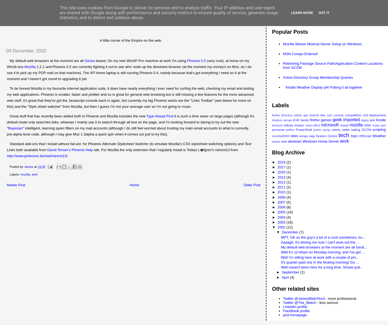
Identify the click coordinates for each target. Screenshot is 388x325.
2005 (281, 212)
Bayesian (15, 128)
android (314, 115)
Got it (324, 13)
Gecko (90, 61)
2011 (281, 187)
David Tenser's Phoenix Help (70, 150)
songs (303, 136)
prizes (317, 129)
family (304, 120)
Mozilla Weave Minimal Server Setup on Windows (322, 44)
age (305, 115)
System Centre (326, 136)
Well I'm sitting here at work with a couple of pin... (320, 257)
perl (383, 125)
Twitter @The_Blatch (299, 303)
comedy (339, 115)
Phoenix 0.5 (196, 61)
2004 (281, 217)
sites (294, 136)
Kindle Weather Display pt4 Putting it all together (324, 87)
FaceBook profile (296, 311)
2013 (281, 177)
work (344, 141)
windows (295, 141)
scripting (379, 130)
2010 (281, 192)
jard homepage (295, 315)
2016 (281, 172)
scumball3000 (280, 136)
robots (335, 129)
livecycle (277, 125)
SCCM (366, 129)
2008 (281, 197)
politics (290, 129)
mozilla (25, 174)
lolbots (288, 125)
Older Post (252, 185)
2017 (281, 167)
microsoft (330, 125)
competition (353, 115)
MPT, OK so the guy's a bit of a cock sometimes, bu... (323, 237)
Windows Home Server (320, 141)
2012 (281, 182)
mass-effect (312, 125)
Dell (365, 115)
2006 (281, 207)
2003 (281, 222)
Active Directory (282, 115)
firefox (314, 120)
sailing (355, 129)
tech (35, 174)
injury (365, 120)
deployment (377, 115)
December (290, 232)
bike (322, 115)
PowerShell (304, 129)
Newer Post (16, 185)
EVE (296, 120)
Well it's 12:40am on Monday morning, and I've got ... (323, 252)
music (376, 125)
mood (344, 125)
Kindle (381, 120)
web (284, 141)
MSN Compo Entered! (300, 54)
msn (367, 125)
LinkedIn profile (295, 307)
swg (312, 136)
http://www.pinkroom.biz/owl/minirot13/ (37, 156)
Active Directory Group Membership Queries (318, 77)
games (326, 120)
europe (287, 120)
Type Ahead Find (160, 116)
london (299, 125)
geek (337, 119)
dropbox (277, 120)
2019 (281, 162)
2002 (281, 227)
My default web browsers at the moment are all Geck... (324, 247)
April (286, 277)
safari (346, 129)
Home (134, 185)
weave (276, 141)
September (291, 272)
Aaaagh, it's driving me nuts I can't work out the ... (320, 242)
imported (351, 119)
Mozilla (29, 67)
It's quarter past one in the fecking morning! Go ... (320, 262)
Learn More (302, 13)
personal (278, 129)
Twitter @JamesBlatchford (304, 298)
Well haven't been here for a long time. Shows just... (322, 267)
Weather (379, 136)
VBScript (365, 136)
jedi (372, 120)
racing (326, 129)
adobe (298, 115)
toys (354, 136)
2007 (281, 202)
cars (329, 115)
